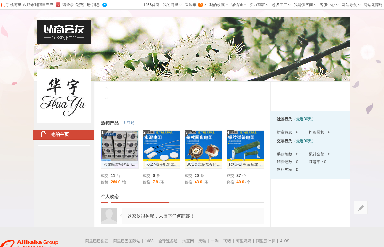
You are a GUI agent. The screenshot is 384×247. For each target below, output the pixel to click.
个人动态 (110, 196)
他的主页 (55, 134)
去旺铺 (128, 123)
